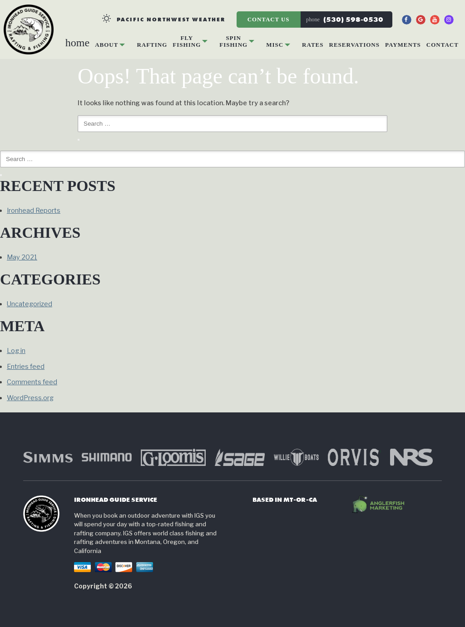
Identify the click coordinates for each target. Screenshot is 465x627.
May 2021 (22, 257)
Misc (274, 44)
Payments (403, 44)
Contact (442, 44)
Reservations (354, 44)
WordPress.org (30, 398)
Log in (16, 351)
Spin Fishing (233, 41)
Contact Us (271, 19)
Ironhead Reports (33, 210)
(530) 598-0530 (344, 19)
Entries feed (26, 366)
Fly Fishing (187, 41)
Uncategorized (29, 304)
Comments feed (32, 382)
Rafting (152, 44)
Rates (312, 44)
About (106, 44)
